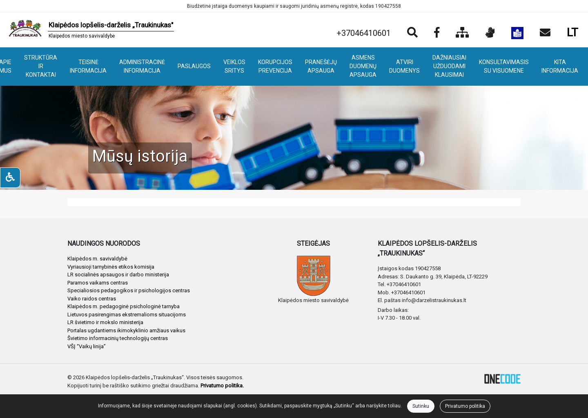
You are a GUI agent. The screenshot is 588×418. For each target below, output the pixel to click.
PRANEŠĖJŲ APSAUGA (321, 66)
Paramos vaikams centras (97, 283)
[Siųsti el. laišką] (545, 33)
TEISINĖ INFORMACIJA (88, 66)
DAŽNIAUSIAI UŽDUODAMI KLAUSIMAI (449, 66)
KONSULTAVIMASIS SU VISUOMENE (504, 66)
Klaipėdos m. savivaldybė (97, 259)
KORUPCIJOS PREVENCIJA (275, 66)
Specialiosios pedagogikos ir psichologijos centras (128, 290)
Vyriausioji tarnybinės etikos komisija (110, 267)
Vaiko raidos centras (91, 299)
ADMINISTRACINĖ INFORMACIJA (142, 66)
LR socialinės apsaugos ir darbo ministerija (118, 274)
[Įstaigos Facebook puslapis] (437, 33)
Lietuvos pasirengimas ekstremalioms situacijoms (126, 314)
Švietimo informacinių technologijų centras (117, 338)
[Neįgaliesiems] (10, 177)
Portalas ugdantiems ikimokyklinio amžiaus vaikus (126, 330)
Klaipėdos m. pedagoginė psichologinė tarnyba (123, 306)
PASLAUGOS (194, 66)
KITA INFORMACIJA (559, 66)
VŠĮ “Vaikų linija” (86, 346)
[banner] (90, 30)
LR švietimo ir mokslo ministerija (105, 322)
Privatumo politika (465, 406)
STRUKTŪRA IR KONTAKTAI (40, 66)
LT (572, 32)
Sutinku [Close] (420, 406)
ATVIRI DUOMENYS (404, 66)
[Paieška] (412, 33)
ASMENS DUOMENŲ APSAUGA (363, 66)
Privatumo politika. (222, 385)
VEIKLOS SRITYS (234, 66)
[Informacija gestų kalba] (490, 33)
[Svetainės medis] (462, 33)
